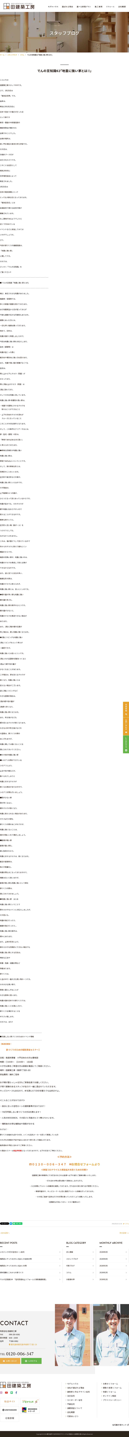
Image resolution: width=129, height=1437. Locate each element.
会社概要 (71, 1412)
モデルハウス (73, 1383)
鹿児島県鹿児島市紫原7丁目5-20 (24, 1344)
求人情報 (69, 1252)
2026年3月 (103, 1265)
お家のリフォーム (110, 1383)
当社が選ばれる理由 (75, 1387)
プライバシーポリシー (112, 1400)
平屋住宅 (71, 1404)
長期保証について (74, 1408)
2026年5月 (103, 1252)
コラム (127, 1224)
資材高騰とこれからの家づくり (11, 1272)
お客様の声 (70, 1279)
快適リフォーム (109, 1391)
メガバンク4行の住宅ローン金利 (12, 1252)
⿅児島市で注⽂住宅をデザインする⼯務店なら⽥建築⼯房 (64, 1434)
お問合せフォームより (86, 1164)
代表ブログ (70, 1265)
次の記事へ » (124, 1233)
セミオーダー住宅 (74, 1400)
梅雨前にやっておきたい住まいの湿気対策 (16, 1259)
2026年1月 (103, 1279)
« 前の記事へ (5, 1233)
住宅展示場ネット (119, 1425)
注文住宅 (71, 1396)
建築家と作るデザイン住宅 (78, 1391)
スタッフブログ (72, 1259)
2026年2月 (103, 1272)
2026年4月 (103, 1259)
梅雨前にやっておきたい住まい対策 (13, 1265)
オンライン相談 (109, 1396)
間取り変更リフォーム (112, 1387)
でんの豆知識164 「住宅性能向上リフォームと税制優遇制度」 (23, 1279)
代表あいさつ (73, 1416)
